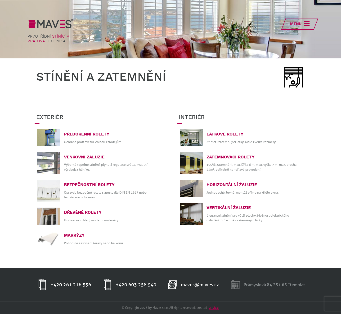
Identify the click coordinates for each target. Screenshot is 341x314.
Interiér (192, 117)
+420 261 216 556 (71, 285)
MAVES (50, 23)
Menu (295, 24)
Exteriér (49, 117)
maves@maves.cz (200, 285)
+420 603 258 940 (136, 285)
